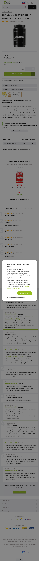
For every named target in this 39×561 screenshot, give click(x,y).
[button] (16, 297)
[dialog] (19, 280)
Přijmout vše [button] (24, 293)
